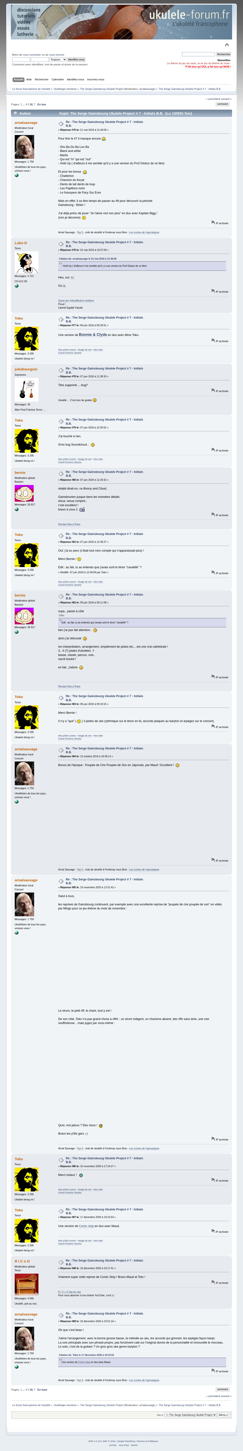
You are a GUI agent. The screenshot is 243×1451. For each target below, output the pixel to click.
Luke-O (21, 243)
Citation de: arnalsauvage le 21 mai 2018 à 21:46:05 (88, 258)
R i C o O (22, 1261)
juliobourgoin (26, 369)
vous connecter (32, 54)
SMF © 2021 (109, 1441)
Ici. (73, 277)
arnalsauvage (146, 88)
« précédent (213, 98)
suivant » (226, 98)
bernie (20, 473)
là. (64, 285)
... (24, 104)
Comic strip (86, 1226)
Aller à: (160, 1415)
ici (113, 1295)
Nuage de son (85, 350)
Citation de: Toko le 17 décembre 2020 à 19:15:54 (86, 1355)
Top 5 (80, 232)
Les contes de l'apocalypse (144, 232)
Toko (19, 318)
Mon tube (98, 350)
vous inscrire (56, 54)
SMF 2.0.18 (94, 1441)
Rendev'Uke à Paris (69, 524)
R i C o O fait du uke (69, 1292)
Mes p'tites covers (67, 350)
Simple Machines (126, 1441)
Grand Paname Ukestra (69, 353)
